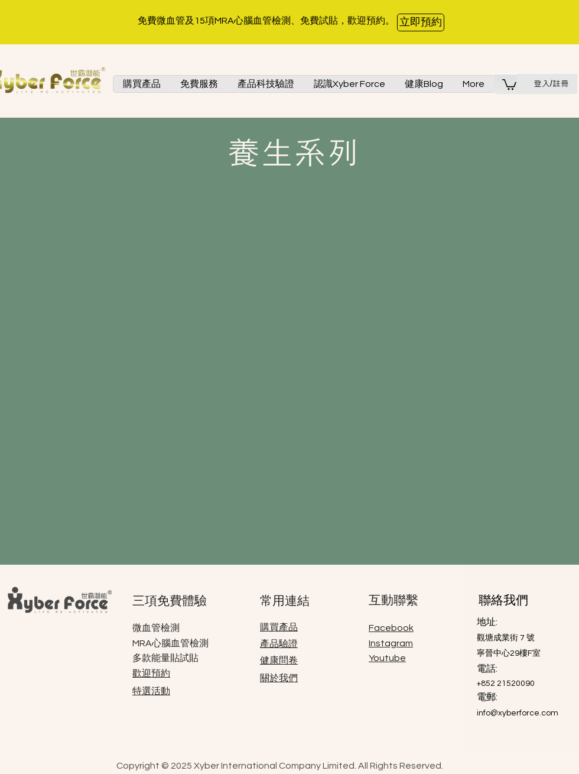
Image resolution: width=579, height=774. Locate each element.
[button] (141, 84)
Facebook (391, 628)
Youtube (387, 658)
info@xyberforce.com (517, 713)
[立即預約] (420, 22)
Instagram (391, 643)
